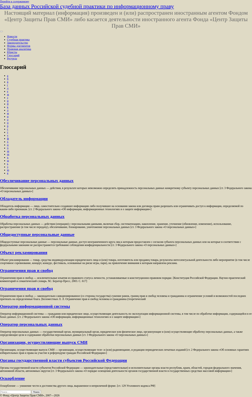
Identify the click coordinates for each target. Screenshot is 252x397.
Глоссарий (13, 55)
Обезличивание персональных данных (37, 180)
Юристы (12, 52)
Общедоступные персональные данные (37, 234)
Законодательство (17, 42)
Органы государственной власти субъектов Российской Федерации (63, 360)
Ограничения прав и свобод (26, 270)
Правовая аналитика (19, 49)
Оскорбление (12, 378)
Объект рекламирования (23, 252)
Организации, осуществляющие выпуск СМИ (44, 342)
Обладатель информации (24, 198)
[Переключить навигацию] (1, 31)
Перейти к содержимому (14, 1)
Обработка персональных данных (32, 216)
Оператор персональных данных (31, 324)
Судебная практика (18, 39)
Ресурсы (12, 58)
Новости (12, 36)
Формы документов (18, 45)
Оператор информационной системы (35, 306)
